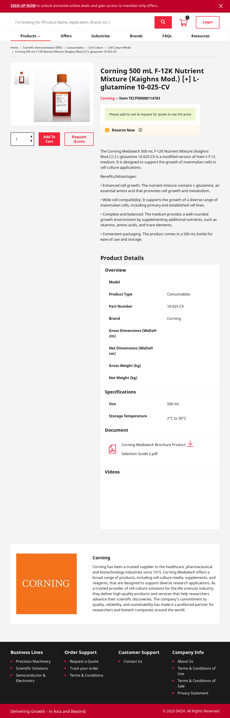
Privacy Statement (193, 693)
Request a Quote (84, 661)
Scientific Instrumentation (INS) (42, 47)
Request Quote (79, 139)
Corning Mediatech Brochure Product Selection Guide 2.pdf (158, 448)
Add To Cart (49, 139)
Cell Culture (95, 47)
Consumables (75, 47)
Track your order (84, 668)
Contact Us (133, 661)
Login (208, 22)
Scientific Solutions (32, 668)
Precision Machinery (33, 661)
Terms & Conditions (86, 675)
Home (14, 47)
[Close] (221, 6)
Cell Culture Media (119, 47)
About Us (185, 661)
